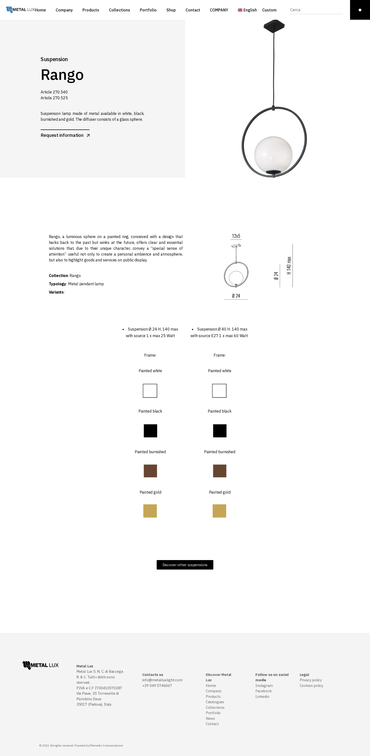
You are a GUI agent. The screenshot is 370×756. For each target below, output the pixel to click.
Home (211, 685)
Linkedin (262, 696)
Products (213, 696)
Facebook (263, 691)
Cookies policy (311, 685)
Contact (212, 723)
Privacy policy (311, 680)
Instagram (264, 685)
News (210, 718)
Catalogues (215, 702)
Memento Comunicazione (106, 745)
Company (213, 691)
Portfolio (213, 712)
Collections (215, 707)
